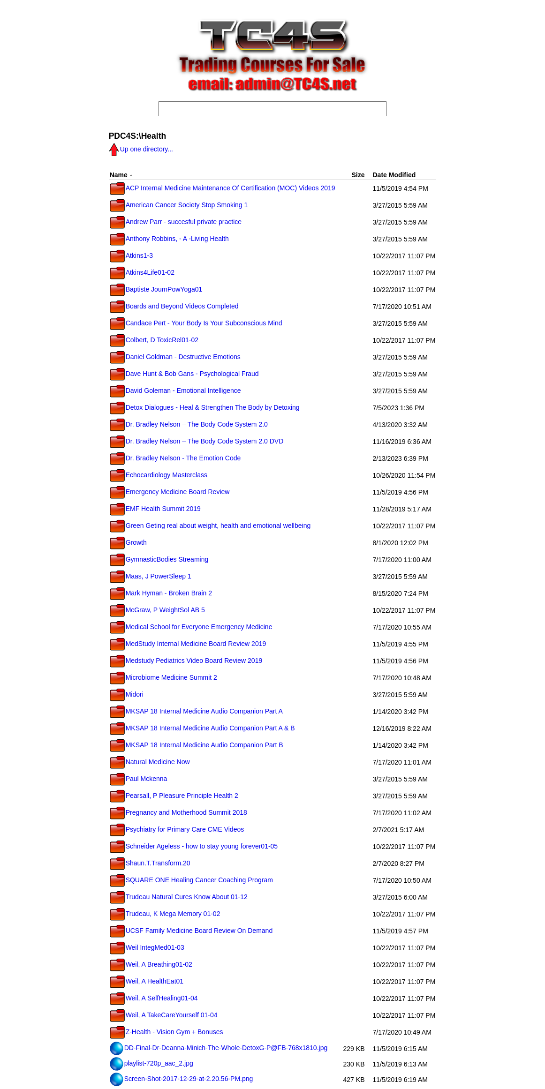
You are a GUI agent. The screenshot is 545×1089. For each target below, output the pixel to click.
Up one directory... (141, 149)
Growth (128, 542)
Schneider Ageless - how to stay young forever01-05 (194, 846)
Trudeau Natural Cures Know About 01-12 (179, 897)
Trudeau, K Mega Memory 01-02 (165, 913)
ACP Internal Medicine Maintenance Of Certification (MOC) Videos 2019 (222, 188)
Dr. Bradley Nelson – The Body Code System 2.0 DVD (197, 441)
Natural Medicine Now (150, 762)
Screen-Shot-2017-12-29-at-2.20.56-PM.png (181, 1078)
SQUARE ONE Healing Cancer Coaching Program (191, 880)
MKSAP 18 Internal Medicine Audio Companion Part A (196, 711)
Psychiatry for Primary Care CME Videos (177, 829)
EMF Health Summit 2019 (155, 508)
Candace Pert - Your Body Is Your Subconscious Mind (196, 323)
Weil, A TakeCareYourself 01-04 (164, 1015)
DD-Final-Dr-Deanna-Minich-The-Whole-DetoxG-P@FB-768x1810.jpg (219, 1047)
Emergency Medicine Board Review (170, 492)
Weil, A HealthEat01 (146, 981)
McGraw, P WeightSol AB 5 (157, 610)
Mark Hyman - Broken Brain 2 (161, 593)
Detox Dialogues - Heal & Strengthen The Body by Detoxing (205, 407)
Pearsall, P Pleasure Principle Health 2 (174, 795)
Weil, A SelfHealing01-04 (154, 998)
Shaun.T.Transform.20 (150, 863)
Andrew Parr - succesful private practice (176, 221)
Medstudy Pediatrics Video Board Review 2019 (186, 660)
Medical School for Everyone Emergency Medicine (191, 627)
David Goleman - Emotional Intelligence (175, 390)
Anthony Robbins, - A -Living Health (169, 238)
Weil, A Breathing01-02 (151, 964)
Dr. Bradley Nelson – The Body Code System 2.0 (189, 424)
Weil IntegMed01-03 (147, 947)
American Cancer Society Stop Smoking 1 (179, 205)
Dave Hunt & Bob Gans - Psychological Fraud (184, 373)
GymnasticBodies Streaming (159, 559)
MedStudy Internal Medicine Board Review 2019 (188, 643)
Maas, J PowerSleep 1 (150, 576)
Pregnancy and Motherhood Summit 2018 (178, 812)
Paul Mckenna (138, 778)
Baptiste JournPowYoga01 (156, 289)
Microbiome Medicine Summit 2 (163, 677)
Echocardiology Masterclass (158, 475)
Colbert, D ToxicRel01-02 (154, 340)
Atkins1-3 (131, 255)
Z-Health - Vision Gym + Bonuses (166, 1032)
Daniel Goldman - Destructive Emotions (175, 356)
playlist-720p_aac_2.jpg (151, 1063)
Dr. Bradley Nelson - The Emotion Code (175, 458)
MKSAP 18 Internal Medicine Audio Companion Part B (196, 745)
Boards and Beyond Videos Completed (174, 306)
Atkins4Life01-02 (142, 272)
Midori (127, 694)
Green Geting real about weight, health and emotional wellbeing (210, 525)
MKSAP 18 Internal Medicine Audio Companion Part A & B (202, 728)
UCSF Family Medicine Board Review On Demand (191, 930)
